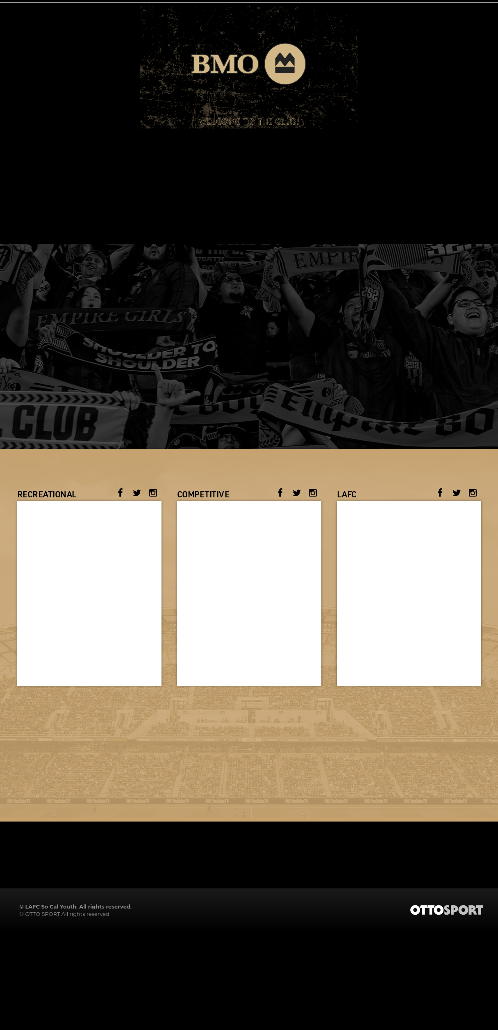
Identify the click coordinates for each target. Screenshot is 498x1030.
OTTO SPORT (42, 914)
